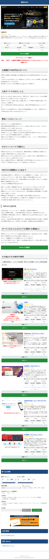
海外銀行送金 (44, 503)
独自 (43, 487)
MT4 (35, 487)
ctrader (25, 487)
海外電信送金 (13, 498)
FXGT (26, 302)
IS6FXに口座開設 (24, 53)
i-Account (10, 503)
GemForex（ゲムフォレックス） (34, 333)
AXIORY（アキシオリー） (32, 366)
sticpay (10, 497)
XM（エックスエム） (30, 269)
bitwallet (4, 497)
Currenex (30, 487)
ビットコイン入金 (31, 497)
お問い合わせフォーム (8, 545)
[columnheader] (6, 262)
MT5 (39, 487)
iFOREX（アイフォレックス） (33, 434)
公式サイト (24, 296)
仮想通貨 (39, 497)
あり (4, 493)
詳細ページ (24, 293)
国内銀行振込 (6, 498)
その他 (15, 497)
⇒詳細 (12, 321)
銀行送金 (5, 504)
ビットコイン (36, 503)
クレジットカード (22, 497)
